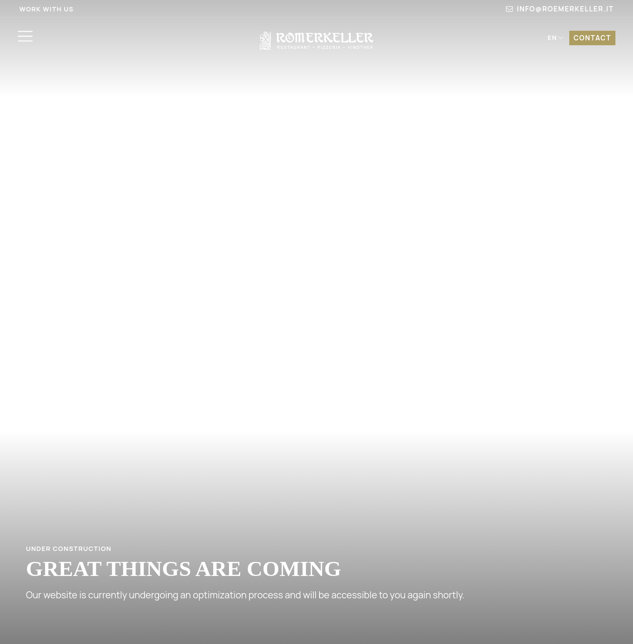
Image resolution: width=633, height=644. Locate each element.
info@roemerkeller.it (560, 9)
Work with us (46, 9)
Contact (591, 38)
